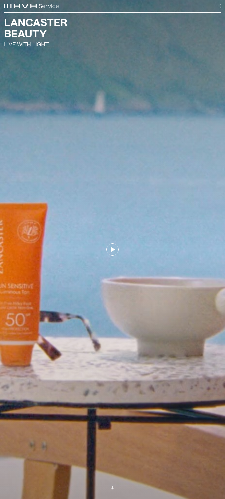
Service (49, 6)
